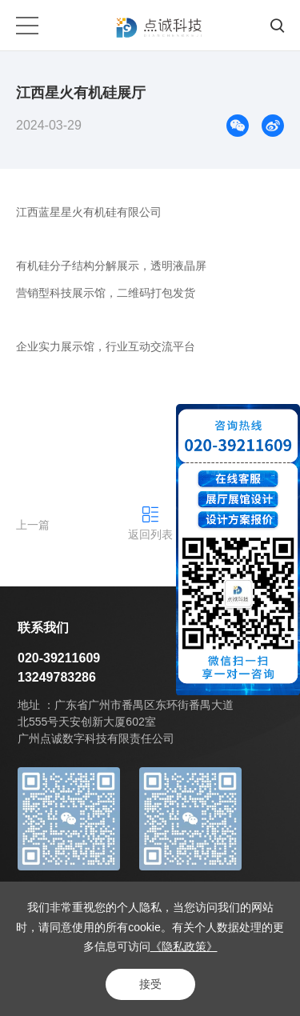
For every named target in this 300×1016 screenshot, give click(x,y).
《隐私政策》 (184, 946)
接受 (150, 984)
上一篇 (33, 524)
